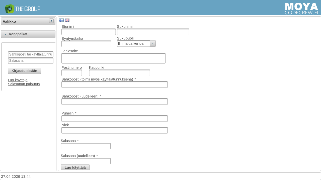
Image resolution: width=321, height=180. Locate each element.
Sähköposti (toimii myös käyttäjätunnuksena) (98, 79)
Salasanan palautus (24, 84)
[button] (24, 71)
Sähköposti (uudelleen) (81, 96)
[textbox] (30, 54)
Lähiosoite (69, 51)
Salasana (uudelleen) (79, 156)
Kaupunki (96, 68)
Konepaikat (18, 34)
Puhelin (68, 113)
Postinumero (71, 68)
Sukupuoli (125, 38)
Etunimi (67, 26)
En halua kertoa (130, 44)
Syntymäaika (72, 38)
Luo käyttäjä (18, 80)
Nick (65, 125)
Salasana (70, 141)
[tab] (28, 34)
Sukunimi (124, 26)
